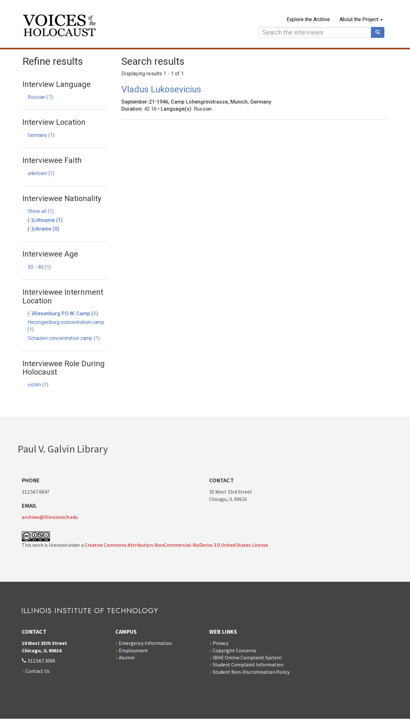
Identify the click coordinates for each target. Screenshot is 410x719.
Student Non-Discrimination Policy (251, 672)
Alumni (127, 657)
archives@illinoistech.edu (50, 517)
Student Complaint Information (248, 664)
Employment (133, 650)
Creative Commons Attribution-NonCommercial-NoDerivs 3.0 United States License (176, 545)
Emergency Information (145, 643)
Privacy (220, 643)
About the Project (361, 19)
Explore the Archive (308, 19)
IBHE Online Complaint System (247, 657)
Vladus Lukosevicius (161, 89)
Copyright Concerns (234, 650)
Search (379, 32)
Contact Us (37, 671)
